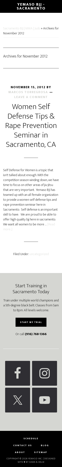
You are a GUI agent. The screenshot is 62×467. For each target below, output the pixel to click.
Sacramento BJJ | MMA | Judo (21, 28)
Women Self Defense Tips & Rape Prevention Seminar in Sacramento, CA (31, 125)
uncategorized (39, 254)
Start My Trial (31, 322)
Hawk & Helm (36, 462)
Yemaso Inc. (35, 458)
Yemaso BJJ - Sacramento (31, 6)
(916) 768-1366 (36, 334)
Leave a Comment (31, 97)
